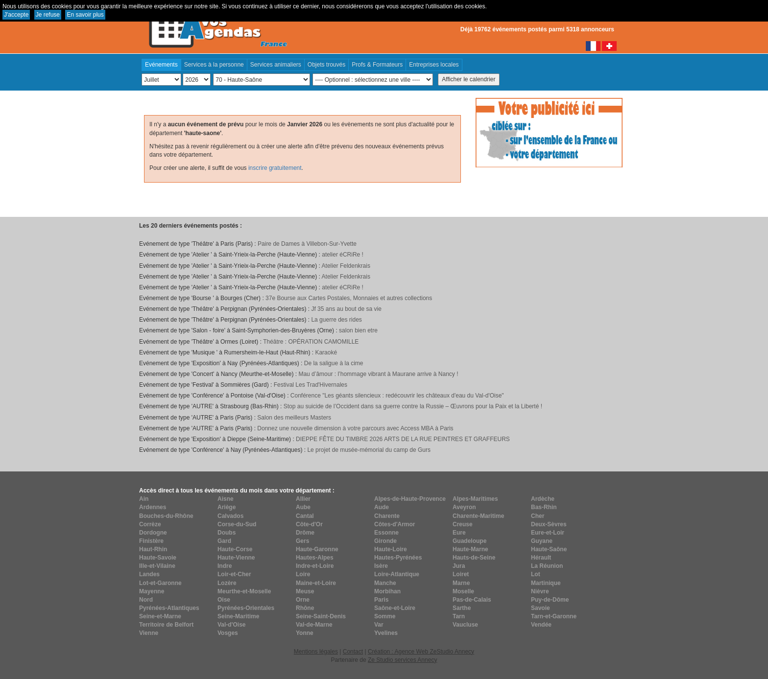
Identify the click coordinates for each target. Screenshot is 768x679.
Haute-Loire (390, 549)
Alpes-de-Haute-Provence (410, 498)
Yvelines (386, 633)
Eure (459, 532)
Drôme (305, 532)
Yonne (304, 633)
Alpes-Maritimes (475, 498)
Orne (303, 599)
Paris (381, 599)
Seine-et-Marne (160, 616)
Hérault (541, 557)
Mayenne (151, 591)
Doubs (226, 532)
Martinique (546, 583)
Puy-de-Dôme (550, 599)
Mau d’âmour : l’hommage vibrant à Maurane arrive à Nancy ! (378, 374)
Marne (461, 583)
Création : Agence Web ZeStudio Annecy (421, 651)
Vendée (541, 624)
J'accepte (16, 14)
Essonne (386, 532)
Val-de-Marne (314, 624)
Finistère (151, 541)
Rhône (305, 608)
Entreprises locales (433, 64)
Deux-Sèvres (549, 524)
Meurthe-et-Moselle (244, 591)
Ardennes (152, 507)
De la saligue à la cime (333, 363)
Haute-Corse (234, 549)
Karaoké (326, 352)
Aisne (225, 498)
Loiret (461, 574)
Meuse (305, 591)
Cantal (305, 516)
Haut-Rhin (153, 549)
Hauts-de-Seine (474, 557)
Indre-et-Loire (315, 565)
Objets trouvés (326, 64)
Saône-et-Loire (394, 608)
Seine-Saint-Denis (321, 616)
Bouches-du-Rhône (166, 516)
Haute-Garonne (317, 549)
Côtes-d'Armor (394, 524)
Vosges (227, 633)
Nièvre (540, 591)
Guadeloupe (469, 541)
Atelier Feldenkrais (346, 265)
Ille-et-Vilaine (157, 565)
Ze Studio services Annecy (402, 659)
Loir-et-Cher (234, 574)
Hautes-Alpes (315, 557)
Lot (535, 574)
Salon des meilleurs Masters (294, 417)
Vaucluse (465, 624)
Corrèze (150, 524)
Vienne (148, 633)
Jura (459, 565)
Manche (385, 583)
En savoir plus (85, 14)
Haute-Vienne (236, 557)
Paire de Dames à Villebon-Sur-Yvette (307, 243)
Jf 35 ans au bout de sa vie (346, 308)
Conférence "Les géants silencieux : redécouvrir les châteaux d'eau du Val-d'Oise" (397, 395)
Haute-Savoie (157, 557)
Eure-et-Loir (547, 532)
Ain (143, 498)
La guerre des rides (336, 319)
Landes (149, 574)
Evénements (161, 64)
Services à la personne (214, 64)
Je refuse (48, 14)
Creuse (463, 524)
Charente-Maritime (478, 516)
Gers (302, 541)
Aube (303, 507)
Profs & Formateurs (377, 64)
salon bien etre (358, 330)
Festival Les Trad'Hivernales (310, 384)
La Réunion (547, 565)
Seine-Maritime (238, 616)
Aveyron (464, 507)
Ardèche (542, 498)
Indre (224, 565)
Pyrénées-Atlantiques (169, 608)
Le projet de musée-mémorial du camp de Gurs (368, 449)
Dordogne (153, 532)
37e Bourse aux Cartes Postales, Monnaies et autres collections (348, 298)
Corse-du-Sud (236, 524)
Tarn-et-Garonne (553, 616)
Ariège (226, 507)
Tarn (459, 616)
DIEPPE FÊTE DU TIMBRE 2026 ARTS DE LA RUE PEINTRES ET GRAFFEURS (403, 439)
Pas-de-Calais (472, 599)
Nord (146, 599)
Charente (387, 516)
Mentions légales (316, 651)
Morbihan (387, 591)
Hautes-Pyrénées (398, 557)
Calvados (230, 516)
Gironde (385, 541)
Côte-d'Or (309, 524)
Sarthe (462, 608)
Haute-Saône (549, 549)
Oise (223, 599)
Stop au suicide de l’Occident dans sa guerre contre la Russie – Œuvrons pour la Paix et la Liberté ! (413, 406)
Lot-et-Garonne (160, 583)
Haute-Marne (470, 549)
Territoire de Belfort (166, 624)
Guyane (541, 541)
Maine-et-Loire (316, 583)
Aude (381, 507)
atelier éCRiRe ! (342, 254)
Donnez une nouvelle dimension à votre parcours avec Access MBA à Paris (355, 428)
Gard (224, 541)
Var (379, 624)
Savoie (540, 608)
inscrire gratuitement (275, 167)
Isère (381, 565)
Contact (353, 651)
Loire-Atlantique (396, 574)
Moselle (463, 591)
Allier (303, 498)
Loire (303, 574)
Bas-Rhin (544, 507)
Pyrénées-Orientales (245, 608)
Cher (537, 516)
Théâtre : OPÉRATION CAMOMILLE (311, 341)
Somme (384, 616)
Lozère (227, 583)
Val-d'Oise (231, 624)
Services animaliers (275, 64)
